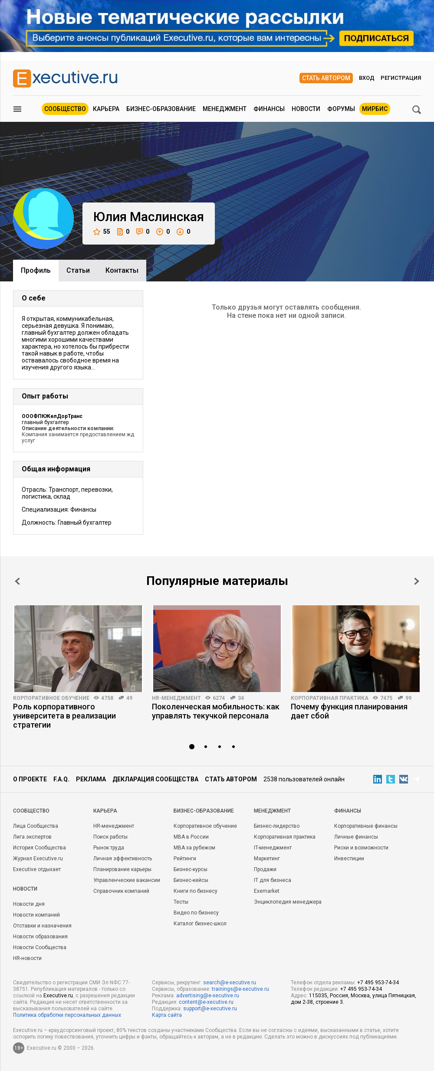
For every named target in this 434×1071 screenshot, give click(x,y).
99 (408, 698)
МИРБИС (375, 108)
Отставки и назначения (42, 926)
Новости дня (29, 904)
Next (416, 581)
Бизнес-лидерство (276, 826)
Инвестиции (349, 858)
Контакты (121, 270)
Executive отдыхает (37, 869)
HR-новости (27, 958)
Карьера (106, 108)
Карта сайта (167, 1015)
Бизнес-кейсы (191, 880)
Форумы (341, 108)
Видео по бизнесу (196, 913)
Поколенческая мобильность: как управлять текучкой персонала (215, 711)
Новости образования (40, 937)
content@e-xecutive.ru (206, 1002)
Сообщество (65, 108)
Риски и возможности (361, 848)
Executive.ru (58, 996)
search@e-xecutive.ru (229, 983)
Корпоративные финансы (366, 826)
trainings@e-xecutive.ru (240, 989)
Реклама (91, 779)
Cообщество (31, 811)
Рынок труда (108, 848)
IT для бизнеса (272, 880)
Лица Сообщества (35, 826)
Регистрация (401, 78)
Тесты (181, 902)
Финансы (269, 108)
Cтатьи (78, 270)
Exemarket (266, 891)
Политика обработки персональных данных (67, 1015)
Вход (367, 78)
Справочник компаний (121, 891)
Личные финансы (356, 837)
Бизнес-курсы (190, 869)
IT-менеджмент (273, 848)
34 (241, 698)
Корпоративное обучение (51, 698)
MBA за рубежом (194, 848)
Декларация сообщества (155, 779)
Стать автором (326, 78)
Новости (306, 108)
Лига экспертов (32, 837)
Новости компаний (36, 915)
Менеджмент (225, 108)
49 (129, 698)
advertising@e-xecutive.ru (207, 996)
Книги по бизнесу (195, 891)
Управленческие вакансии (126, 880)
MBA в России (191, 837)
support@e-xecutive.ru (210, 1009)
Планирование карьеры (122, 869)
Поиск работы (110, 837)
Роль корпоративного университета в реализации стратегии (64, 715)
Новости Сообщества (39, 947)
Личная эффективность (122, 858)
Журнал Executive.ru (38, 858)
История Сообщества (39, 848)
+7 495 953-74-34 (378, 983)
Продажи (265, 869)
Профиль (36, 270)
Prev (17, 581)
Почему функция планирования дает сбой (349, 711)
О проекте (30, 779)
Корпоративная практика (329, 698)
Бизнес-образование (161, 108)
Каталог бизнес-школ (200, 924)
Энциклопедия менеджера (288, 902)
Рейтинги (185, 858)
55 (101, 232)
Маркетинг (267, 858)
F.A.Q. (61, 779)
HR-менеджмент (176, 698)
